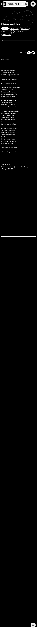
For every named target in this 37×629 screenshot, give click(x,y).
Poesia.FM (12, 4)
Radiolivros (14, 28)
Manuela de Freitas (20, 31)
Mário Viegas (7, 34)
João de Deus (7, 31)
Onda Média (24, 28)
